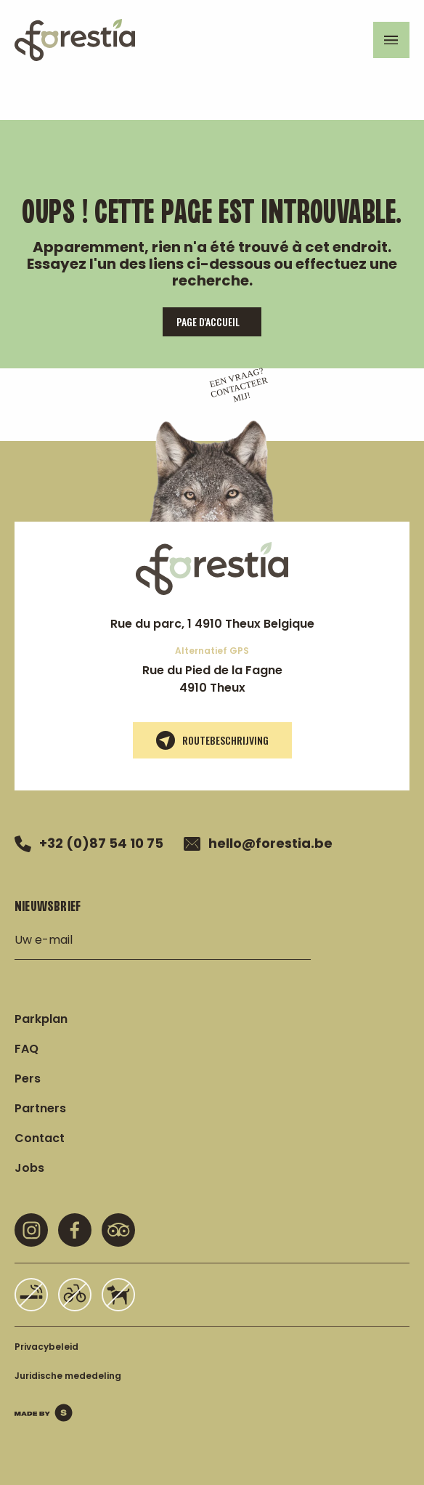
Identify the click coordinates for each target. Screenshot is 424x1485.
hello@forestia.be (258, 843)
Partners (40, 1108)
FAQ (26, 1048)
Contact (40, 1138)
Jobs (29, 1168)
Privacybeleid (46, 1346)
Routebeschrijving (212, 740)
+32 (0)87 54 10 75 (89, 843)
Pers (28, 1078)
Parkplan (41, 1019)
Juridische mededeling (68, 1375)
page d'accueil (208, 321)
